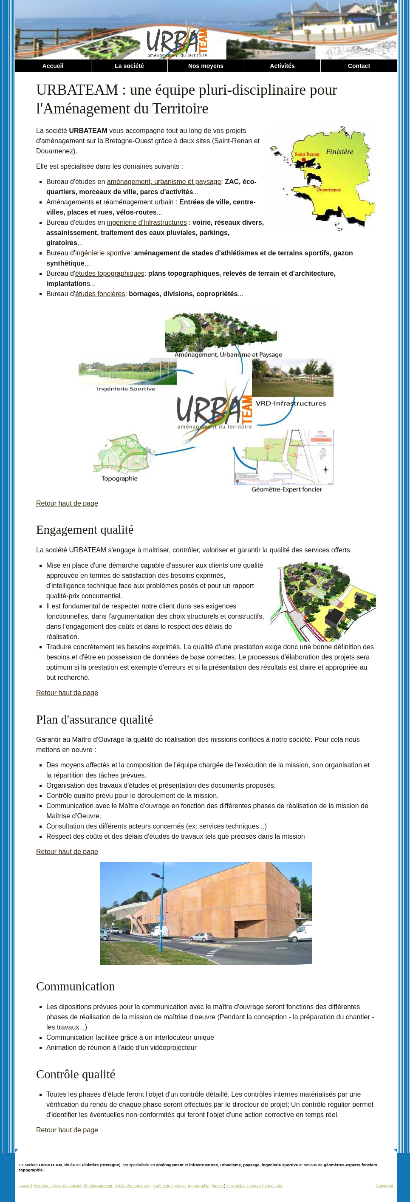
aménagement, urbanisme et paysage (164, 181)
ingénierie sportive (102, 253)
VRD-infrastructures (132, 1185)
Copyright (384, 1185)
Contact (359, 65)
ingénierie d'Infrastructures (147, 222)
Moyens (60, 1185)
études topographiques (109, 273)
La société (129, 65)
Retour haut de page (67, 503)
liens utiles (236, 1185)
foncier (218, 1185)
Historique (43, 1185)
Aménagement (99, 1185)
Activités (282, 65)
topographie (198, 1185)
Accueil (53, 65)
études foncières (100, 293)
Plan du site (272, 1185)
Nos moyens (205, 65)
